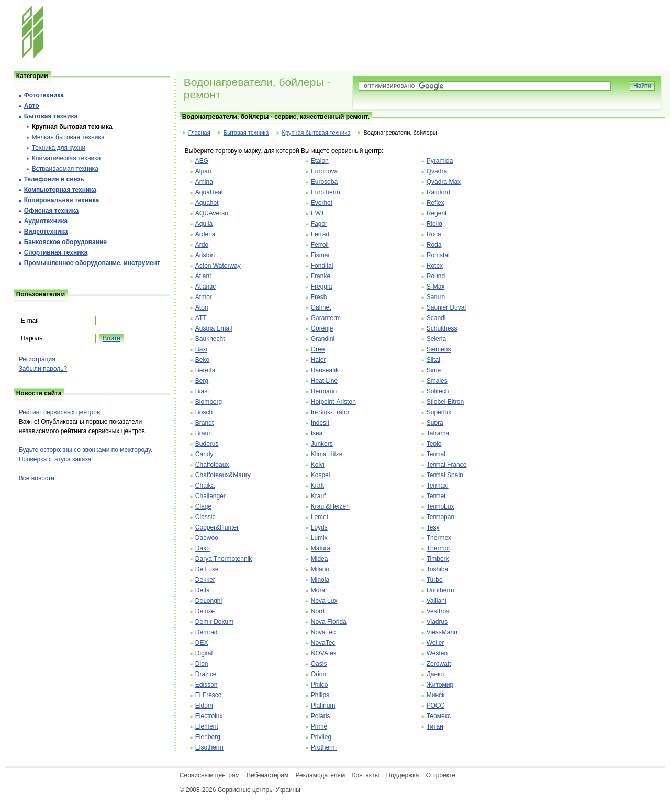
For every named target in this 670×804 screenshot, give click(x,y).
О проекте (441, 775)
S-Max (436, 286)
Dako (202, 548)
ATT (201, 318)
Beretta (205, 370)
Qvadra (437, 171)
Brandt (204, 422)
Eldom (204, 705)
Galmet (321, 307)
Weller (435, 642)
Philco (319, 684)
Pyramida (440, 160)
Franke (320, 276)
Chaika (205, 485)
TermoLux (440, 506)
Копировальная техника (61, 200)
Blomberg (208, 401)
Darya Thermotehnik (223, 559)
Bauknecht (210, 339)
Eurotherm (325, 192)
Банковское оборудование (65, 242)
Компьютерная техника (60, 189)
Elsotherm (209, 747)
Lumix (319, 538)
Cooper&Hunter (217, 527)
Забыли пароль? (43, 368)
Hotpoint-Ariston (333, 401)
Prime (319, 726)
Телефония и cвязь (54, 179)
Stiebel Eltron (445, 401)
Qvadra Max (444, 181)
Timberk (438, 559)
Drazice (206, 674)
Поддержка (402, 775)
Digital (204, 653)
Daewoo (206, 538)
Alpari (203, 171)
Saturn (436, 297)
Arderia (205, 234)
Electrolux (209, 716)
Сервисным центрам (210, 775)
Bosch (204, 412)
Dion (201, 663)
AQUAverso (211, 213)
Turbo (435, 579)
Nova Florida (329, 621)
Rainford (438, 192)
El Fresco (208, 695)
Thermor (438, 548)
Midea (319, 559)
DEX (201, 642)
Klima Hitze (327, 454)
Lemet (319, 517)
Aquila (204, 223)
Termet (436, 496)
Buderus (207, 443)
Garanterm (326, 318)
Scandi (436, 318)
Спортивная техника (56, 252)
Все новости (36, 478)
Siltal (433, 360)
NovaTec (323, 642)
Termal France (447, 464)
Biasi (202, 391)
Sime (434, 370)
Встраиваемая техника (65, 168)
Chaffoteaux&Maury (223, 475)
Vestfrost (439, 611)
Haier (318, 360)
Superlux (439, 412)
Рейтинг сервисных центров (59, 412)
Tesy (433, 527)
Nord (318, 611)
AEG (201, 160)
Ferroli (320, 244)
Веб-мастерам (267, 775)
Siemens (439, 349)
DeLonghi (208, 600)
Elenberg (207, 737)
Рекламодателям (320, 775)
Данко (435, 674)
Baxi (201, 349)
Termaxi (438, 485)
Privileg (321, 737)
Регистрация (37, 359)
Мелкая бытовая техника (68, 137)
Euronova (324, 171)
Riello (434, 223)
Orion (318, 674)
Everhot (321, 202)
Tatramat (439, 433)
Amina (204, 181)
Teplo (434, 443)
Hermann (324, 391)
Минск (436, 695)
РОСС (435, 705)
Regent (437, 213)
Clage (203, 506)
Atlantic (205, 286)
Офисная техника (51, 210)
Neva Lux (324, 600)
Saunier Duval (446, 307)
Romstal (438, 255)
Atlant (203, 276)
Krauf (318, 496)
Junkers (322, 443)
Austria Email (213, 328)
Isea (317, 433)
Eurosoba (324, 181)
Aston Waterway (218, 265)
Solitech (438, 391)
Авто (31, 105)
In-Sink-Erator (330, 412)
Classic (205, 517)
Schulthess (442, 328)
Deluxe (205, 611)
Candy (204, 454)
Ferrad (320, 234)
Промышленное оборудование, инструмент (92, 263)
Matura (320, 548)
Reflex (435, 202)
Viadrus (437, 621)
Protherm (324, 747)
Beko (202, 360)
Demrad (206, 632)
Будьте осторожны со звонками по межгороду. (85, 450)
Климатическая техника (66, 158)
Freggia (321, 286)
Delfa (202, 590)
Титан (435, 726)
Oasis (319, 663)
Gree (318, 349)
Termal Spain (445, 475)
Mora (318, 590)
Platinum (323, 705)
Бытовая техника (246, 132)
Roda (434, 244)
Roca (434, 234)
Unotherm (440, 590)
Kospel (320, 475)
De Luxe (207, 569)
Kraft (317, 485)
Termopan (440, 517)
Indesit (320, 422)
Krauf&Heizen (330, 506)
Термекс (439, 716)
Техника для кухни (58, 147)
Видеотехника (46, 231)
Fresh (319, 297)
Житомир (440, 684)
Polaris (320, 716)
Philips (320, 695)
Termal (436, 454)
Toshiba (437, 569)
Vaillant (436, 600)
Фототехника (44, 95)
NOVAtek (324, 653)
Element (206, 726)
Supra (435, 422)
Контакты (365, 775)
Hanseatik (325, 370)
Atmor (203, 297)
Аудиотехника (46, 221)
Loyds (319, 527)
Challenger (210, 496)
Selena (436, 339)
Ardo (201, 244)
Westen (437, 653)
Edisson (206, 684)
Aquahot (207, 202)
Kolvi (318, 464)
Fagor (319, 223)
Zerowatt (439, 663)
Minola (320, 579)
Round (436, 276)
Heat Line (324, 380)
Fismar (320, 255)
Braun (203, 433)
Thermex (439, 538)
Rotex (435, 265)
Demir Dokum (214, 621)
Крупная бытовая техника (316, 132)
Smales (437, 380)
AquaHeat (209, 192)
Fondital (322, 265)
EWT (318, 213)
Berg (201, 380)
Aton (201, 307)
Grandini (322, 339)
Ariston (205, 255)
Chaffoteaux (212, 464)
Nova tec (323, 632)
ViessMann (442, 632)
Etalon (320, 160)
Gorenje (322, 328)
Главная (199, 132)
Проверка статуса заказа (55, 459)
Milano (320, 569)
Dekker (205, 579)
